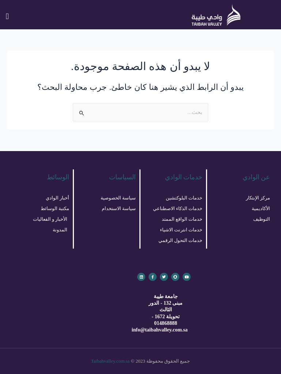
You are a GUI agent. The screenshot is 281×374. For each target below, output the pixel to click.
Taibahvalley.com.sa (110, 361)
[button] (7, 16)
